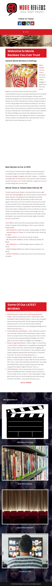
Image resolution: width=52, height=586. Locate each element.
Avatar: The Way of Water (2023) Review (19, 357)
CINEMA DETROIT (11, 237)
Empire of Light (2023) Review (16, 343)
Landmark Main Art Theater (14, 232)
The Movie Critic (25, 571)
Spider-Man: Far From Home (17, 179)
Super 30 (37, 181)
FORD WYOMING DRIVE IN (14, 249)
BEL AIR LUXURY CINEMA (14, 239)
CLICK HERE (9, 223)
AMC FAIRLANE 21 (11, 244)
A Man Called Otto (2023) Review (17, 331)
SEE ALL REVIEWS (26, 382)
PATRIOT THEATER (12, 254)
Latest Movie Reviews (25, 528)
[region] (26, 41)
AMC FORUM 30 (11, 230)
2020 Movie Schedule (25, 442)
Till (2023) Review (12, 369)
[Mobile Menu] (26, 32)
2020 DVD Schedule (25, 484)
